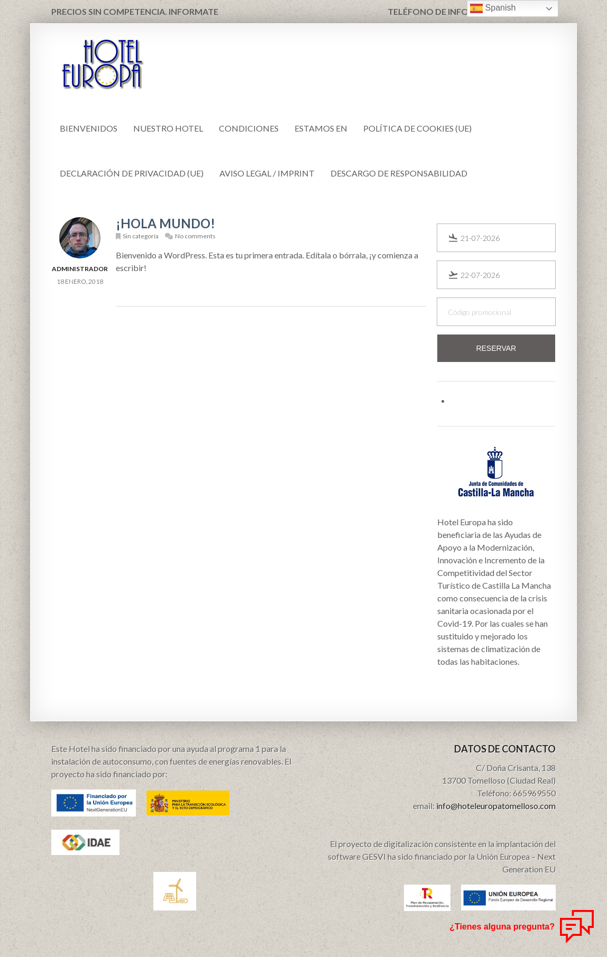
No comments (195, 236)
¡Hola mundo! (165, 223)
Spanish (493, 8)
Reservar (496, 348)
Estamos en (321, 128)
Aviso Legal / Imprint (267, 173)
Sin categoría (141, 236)
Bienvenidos (88, 128)
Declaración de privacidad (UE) (132, 173)
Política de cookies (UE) (417, 128)
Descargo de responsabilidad (398, 173)
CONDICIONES (249, 128)
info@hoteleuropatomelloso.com (496, 806)
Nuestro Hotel (168, 128)
